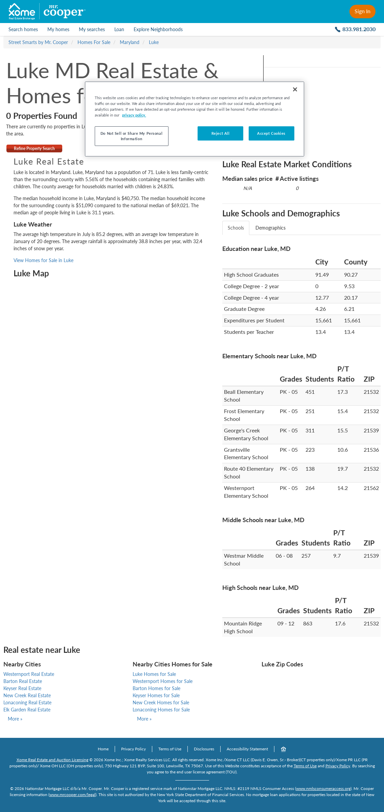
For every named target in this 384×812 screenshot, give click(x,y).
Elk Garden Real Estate (26, 709)
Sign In (362, 11)
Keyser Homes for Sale (156, 695)
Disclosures (204, 748)
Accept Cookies (271, 133)
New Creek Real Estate (27, 695)
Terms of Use (169, 748)
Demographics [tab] (270, 228)
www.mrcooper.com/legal (72, 794)
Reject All (220, 133)
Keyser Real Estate (22, 688)
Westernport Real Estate (28, 674)
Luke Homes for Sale (154, 674)
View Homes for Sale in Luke (43, 260)
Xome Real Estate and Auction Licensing (52, 759)
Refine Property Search (34, 148)
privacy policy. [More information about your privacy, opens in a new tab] (134, 115)
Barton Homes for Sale (156, 688)
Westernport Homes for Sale (163, 681)
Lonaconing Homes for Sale (161, 709)
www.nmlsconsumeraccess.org (323, 788)
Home (103, 748)
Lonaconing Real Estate (27, 702)
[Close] (295, 89)
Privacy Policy (133, 748)
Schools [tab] (236, 228)
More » (15, 719)
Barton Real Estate (22, 681)
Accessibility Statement (247, 748)
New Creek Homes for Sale (161, 702)
